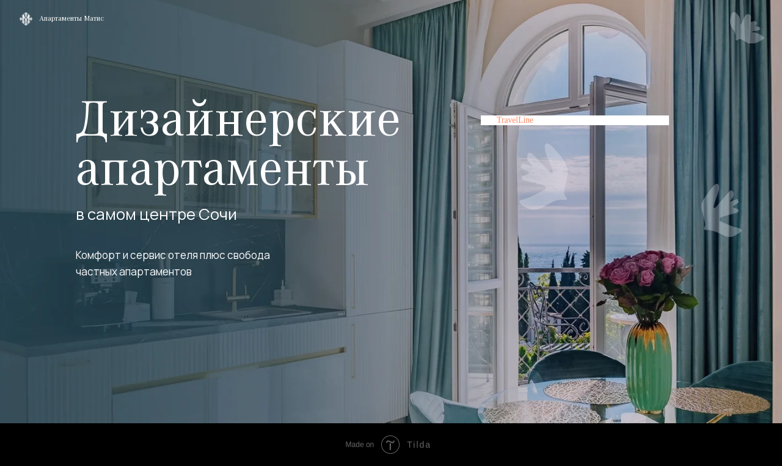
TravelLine (515, 120)
